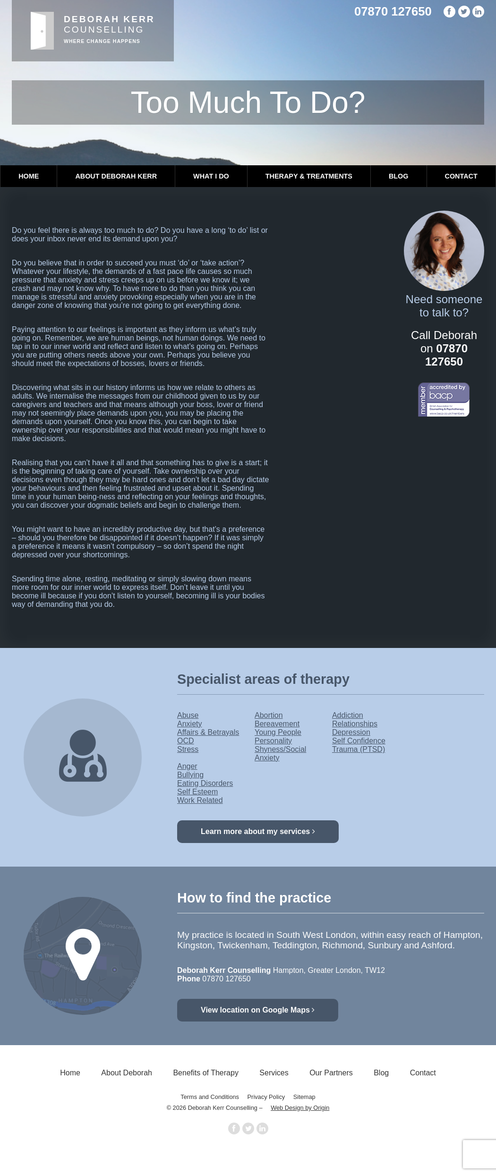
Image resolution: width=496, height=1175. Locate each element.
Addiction (347, 715)
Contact (461, 176)
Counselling (109, 29)
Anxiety (189, 724)
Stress (187, 749)
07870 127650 (393, 11)
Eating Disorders (205, 783)
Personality (273, 741)
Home (28, 176)
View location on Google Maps (258, 1010)
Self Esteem (197, 792)
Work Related (200, 800)
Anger (187, 766)
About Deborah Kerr (116, 176)
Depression (351, 732)
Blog (399, 176)
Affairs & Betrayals (208, 732)
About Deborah (126, 1073)
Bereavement (277, 724)
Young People (278, 732)
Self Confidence (358, 741)
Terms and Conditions (209, 1096)
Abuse (187, 715)
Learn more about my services (258, 831)
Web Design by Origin (300, 1107)
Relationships (354, 724)
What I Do (211, 176)
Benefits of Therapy (205, 1073)
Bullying (190, 775)
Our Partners (331, 1073)
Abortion (269, 715)
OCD (185, 741)
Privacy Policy (266, 1096)
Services (273, 1073)
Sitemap (304, 1096)
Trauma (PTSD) (358, 749)
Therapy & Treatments (308, 176)
